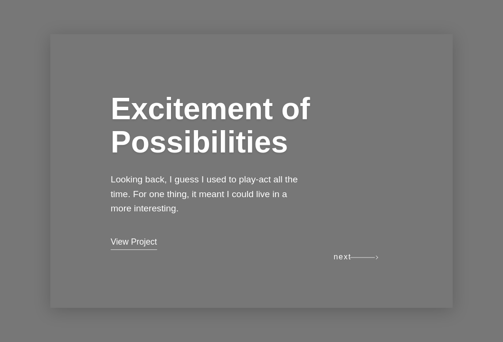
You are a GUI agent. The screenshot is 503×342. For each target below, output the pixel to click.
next (342, 257)
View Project (134, 242)
